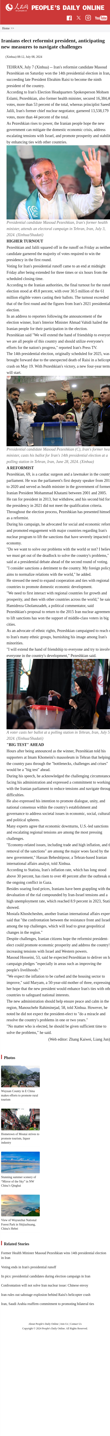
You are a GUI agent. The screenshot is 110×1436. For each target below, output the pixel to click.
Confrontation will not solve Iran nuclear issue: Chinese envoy (44, 1285)
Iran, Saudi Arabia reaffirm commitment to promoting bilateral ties (47, 1304)
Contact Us (76, 1323)
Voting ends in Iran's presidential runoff (28, 1267)
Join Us (64, 1323)
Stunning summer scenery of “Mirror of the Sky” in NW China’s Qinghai (18, 1181)
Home (6, 28)
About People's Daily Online (43, 1323)
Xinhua (11, 56)
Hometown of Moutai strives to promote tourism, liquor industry (20, 1138)
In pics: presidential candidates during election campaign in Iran (45, 1276)
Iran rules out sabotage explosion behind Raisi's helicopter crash (45, 1295)
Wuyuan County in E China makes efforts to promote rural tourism (19, 1095)
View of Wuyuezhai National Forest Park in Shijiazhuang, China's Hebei (19, 1224)
